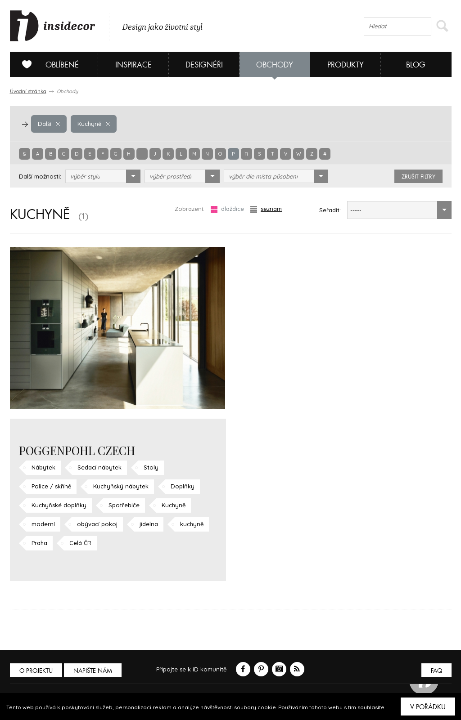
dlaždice (227, 209)
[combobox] (102, 176)
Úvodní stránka (28, 91)
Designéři (204, 65)
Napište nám (92, 671)
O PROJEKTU (36, 671)
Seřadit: (330, 210)
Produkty (345, 65)
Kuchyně (93, 123)
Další (49, 123)
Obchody (274, 65)
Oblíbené (47, 64)
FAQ (436, 671)
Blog (415, 65)
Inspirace (133, 65)
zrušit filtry (418, 176)
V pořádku (428, 707)
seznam (266, 209)
